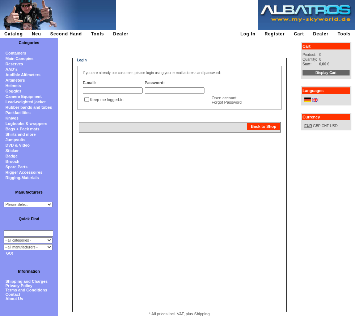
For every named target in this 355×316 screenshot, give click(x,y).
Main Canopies (19, 58)
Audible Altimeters (23, 75)
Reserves (14, 64)
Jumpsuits (15, 140)
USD (334, 126)
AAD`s (11, 69)
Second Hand (66, 33)
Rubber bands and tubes (28, 107)
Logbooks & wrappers (26, 123)
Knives (11, 118)
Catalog (13, 33)
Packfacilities (18, 113)
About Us (14, 298)
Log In (247, 33)
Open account (224, 98)
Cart (299, 33)
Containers (15, 53)
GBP (317, 126)
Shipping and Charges (26, 281)
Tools (97, 33)
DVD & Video (17, 145)
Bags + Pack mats (22, 129)
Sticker (12, 150)
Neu (36, 33)
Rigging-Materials (22, 178)
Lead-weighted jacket (25, 102)
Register (275, 33)
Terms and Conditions (26, 290)
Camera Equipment (23, 96)
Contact (12, 294)
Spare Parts (16, 167)
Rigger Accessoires (23, 172)
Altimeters (15, 80)
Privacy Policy (19, 285)
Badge (11, 156)
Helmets (13, 85)
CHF (325, 126)
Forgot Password (227, 102)
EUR (308, 126)
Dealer (120, 33)
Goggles (13, 91)
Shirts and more (20, 134)
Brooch (12, 161)
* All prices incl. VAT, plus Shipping (179, 314)
